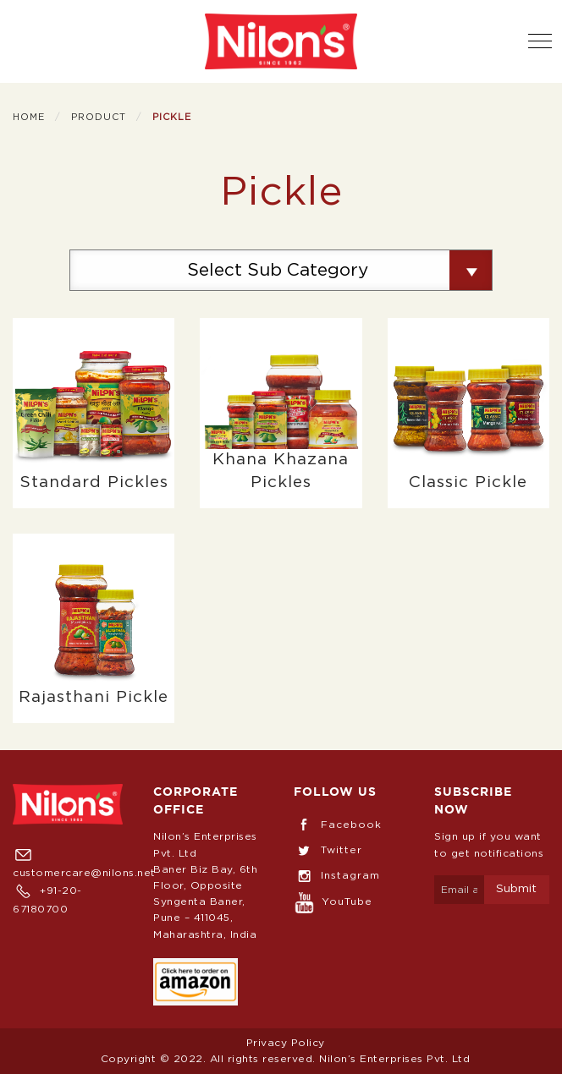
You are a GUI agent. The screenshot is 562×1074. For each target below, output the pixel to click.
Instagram (337, 875)
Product (98, 117)
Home (29, 117)
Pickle (171, 117)
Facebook (338, 824)
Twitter (328, 850)
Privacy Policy (285, 1043)
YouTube (333, 901)
